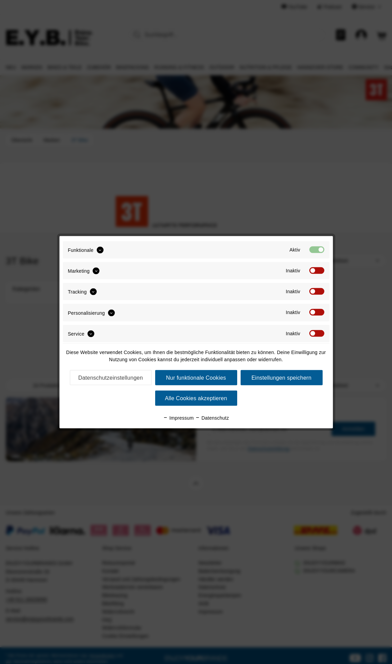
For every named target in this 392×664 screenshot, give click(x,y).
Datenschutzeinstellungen (110, 377)
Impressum (178, 417)
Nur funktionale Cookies (196, 377)
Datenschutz (212, 417)
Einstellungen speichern (282, 377)
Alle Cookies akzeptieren (196, 398)
